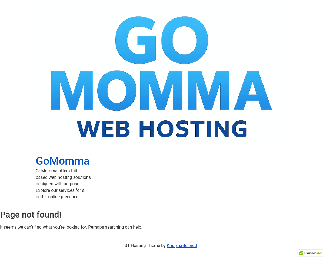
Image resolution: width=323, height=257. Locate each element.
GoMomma (63, 161)
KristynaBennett (182, 245)
